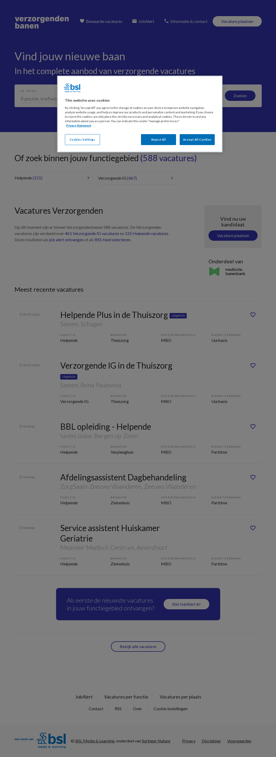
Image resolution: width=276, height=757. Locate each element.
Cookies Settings (82, 139)
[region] (140, 114)
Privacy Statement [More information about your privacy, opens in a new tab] (78, 125)
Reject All (158, 139)
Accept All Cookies (197, 139)
